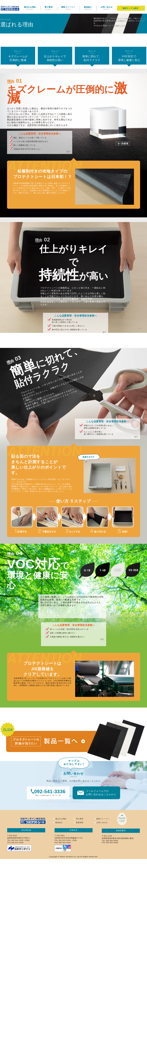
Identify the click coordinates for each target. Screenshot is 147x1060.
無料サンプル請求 (130, 8)
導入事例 (49, 8)
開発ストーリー (68, 8)
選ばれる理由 (30, 8)
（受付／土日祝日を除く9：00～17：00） (48, 792)
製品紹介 (88, 8)
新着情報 (79, 822)
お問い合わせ (106, 8)
